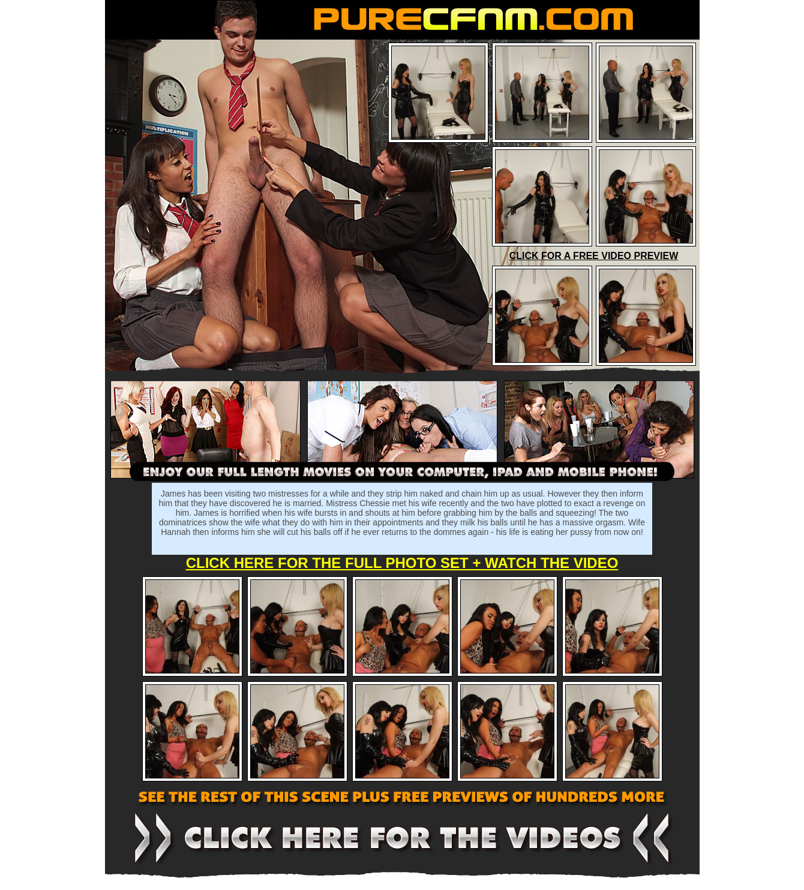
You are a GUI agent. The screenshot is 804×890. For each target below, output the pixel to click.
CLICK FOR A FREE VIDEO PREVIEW (594, 256)
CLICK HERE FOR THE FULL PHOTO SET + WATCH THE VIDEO (402, 563)
